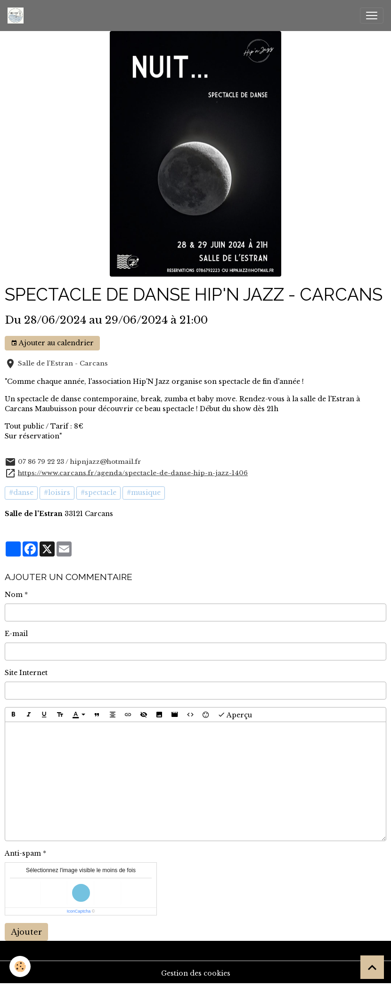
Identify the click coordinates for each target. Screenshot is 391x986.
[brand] (17, 16)
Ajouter (26, 932)
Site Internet (26, 672)
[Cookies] (20, 966)
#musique (144, 492)
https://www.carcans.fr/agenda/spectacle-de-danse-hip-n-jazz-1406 (133, 473)
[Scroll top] (372, 967)
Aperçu (235, 714)
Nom (14, 594)
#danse (21, 492)
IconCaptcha (79, 911)
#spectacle (98, 492)
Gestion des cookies (195, 973)
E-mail (16, 633)
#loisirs (57, 492)
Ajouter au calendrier (52, 343)
